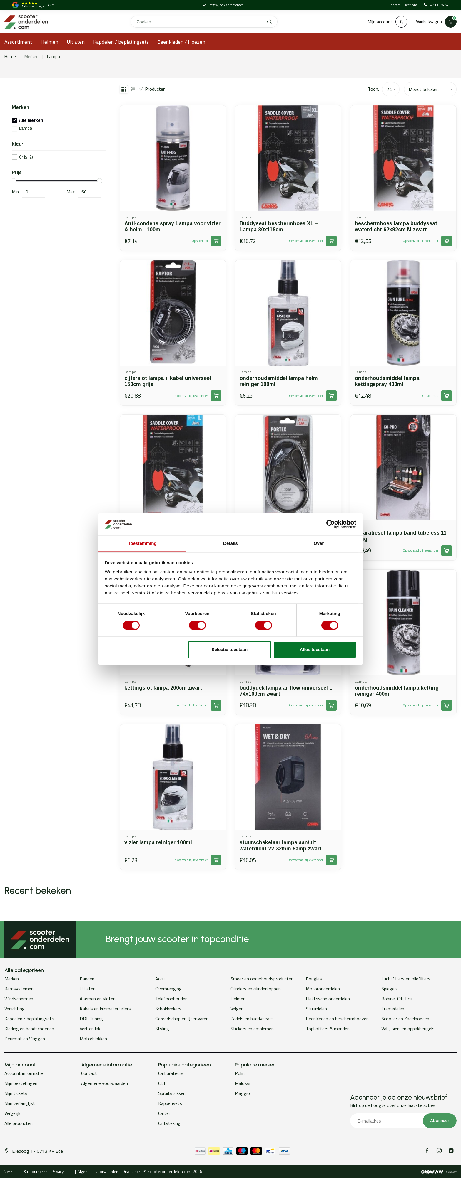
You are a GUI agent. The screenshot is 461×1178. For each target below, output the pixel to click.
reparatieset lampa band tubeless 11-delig (401, 536)
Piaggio (242, 1093)
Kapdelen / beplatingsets (121, 42)
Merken (31, 56)
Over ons (410, 5)
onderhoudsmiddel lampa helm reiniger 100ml (279, 381)
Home (10, 56)
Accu (160, 978)
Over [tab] (319, 543)
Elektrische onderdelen (328, 998)
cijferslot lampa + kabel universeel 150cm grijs (167, 381)
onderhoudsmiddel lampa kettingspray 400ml (387, 381)
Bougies (314, 978)
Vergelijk (12, 1113)
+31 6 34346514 (440, 5)
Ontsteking (169, 1123)
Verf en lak (90, 1028)
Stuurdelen (316, 1008)
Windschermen (18, 998)
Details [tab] (230, 543)
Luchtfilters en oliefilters (405, 978)
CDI (161, 1083)
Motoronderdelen (323, 988)
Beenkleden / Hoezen (181, 42)
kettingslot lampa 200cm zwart (163, 688)
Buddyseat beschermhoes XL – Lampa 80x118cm (279, 226)
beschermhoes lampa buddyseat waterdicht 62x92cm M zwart (396, 226)
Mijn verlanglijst (19, 1103)
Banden (87, 978)
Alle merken (31, 120)
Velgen (236, 1008)
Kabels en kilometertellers (105, 1008)
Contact (394, 5)
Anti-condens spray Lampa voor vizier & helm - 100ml (172, 226)
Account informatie (23, 1073)
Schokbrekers (168, 1008)
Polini (240, 1073)
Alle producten (18, 1123)
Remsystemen (19, 988)
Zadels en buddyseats (252, 1018)
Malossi (242, 1083)
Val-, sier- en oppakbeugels (408, 1028)
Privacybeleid (62, 1171)
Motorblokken (93, 1038)
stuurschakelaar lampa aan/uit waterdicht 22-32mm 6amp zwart (281, 846)
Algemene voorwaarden (104, 1083)
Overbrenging (168, 988)
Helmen (49, 42)
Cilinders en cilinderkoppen (255, 988)
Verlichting (14, 1008)
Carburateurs (170, 1073)
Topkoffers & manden (328, 1028)
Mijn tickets (15, 1093)
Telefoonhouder (171, 998)
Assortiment (18, 42)
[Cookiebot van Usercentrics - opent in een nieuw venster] (330, 524)
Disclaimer (131, 1171)
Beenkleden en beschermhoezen (337, 1018)
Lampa (53, 56)
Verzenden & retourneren (25, 1171)
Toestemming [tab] (142, 543)
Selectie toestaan (230, 649)
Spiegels (389, 988)
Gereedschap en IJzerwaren (181, 1018)
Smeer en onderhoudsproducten (261, 978)
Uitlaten (76, 42)
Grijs (26, 157)
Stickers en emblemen (252, 1028)
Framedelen (392, 1008)
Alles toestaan (315, 649)
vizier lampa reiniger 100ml (158, 842)
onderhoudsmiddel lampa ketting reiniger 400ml (397, 691)
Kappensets (170, 1103)
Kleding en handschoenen (29, 1028)
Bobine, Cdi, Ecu (396, 998)
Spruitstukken (172, 1093)
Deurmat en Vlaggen (24, 1038)
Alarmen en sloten (98, 998)
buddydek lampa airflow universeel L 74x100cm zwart (286, 691)
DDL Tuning (91, 1018)
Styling (162, 1028)
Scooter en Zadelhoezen (405, 1018)
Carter (164, 1113)
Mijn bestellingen (20, 1083)
